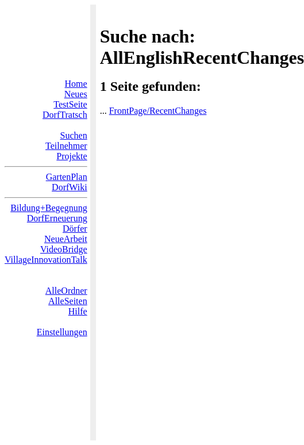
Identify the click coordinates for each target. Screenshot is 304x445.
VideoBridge (63, 249)
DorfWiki (69, 187)
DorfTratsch (65, 115)
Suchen (73, 135)
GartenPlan (66, 177)
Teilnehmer (66, 146)
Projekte (71, 156)
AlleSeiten (67, 301)
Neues (75, 94)
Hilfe (77, 311)
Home (76, 84)
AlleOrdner (66, 291)
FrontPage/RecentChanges (158, 111)
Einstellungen (62, 332)
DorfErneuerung (57, 218)
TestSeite (70, 104)
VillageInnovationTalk (46, 259)
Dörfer (75, 228)
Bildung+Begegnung (48, 208)
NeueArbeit (65, 239)
